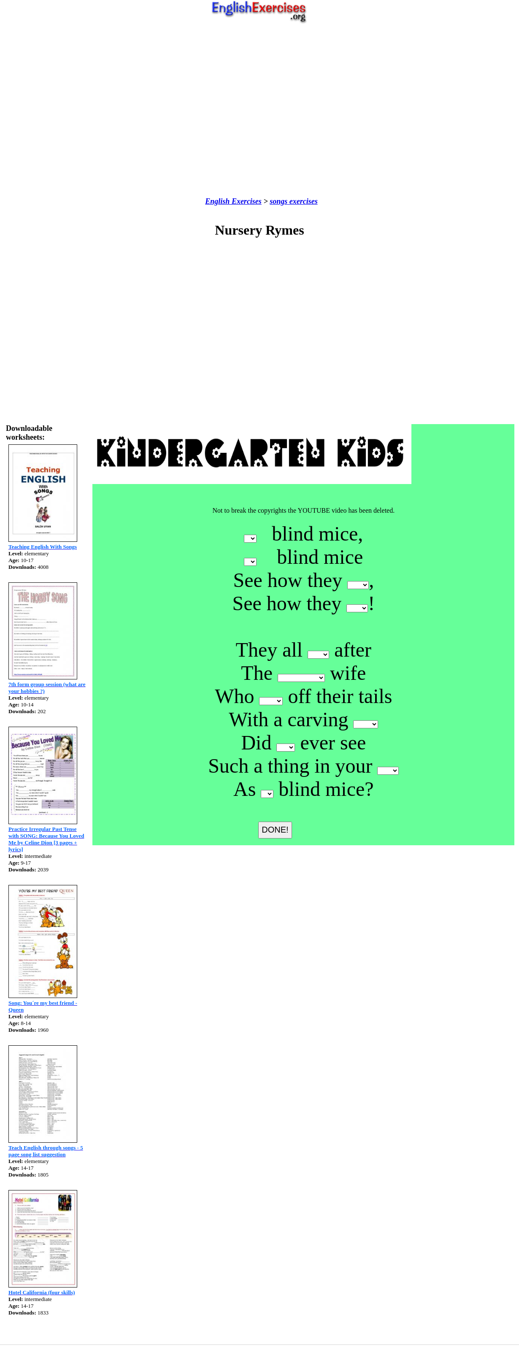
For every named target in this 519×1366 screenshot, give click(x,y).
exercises (302, 201)
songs (278, 201)
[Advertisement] (257, 110)
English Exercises (233, 201)
